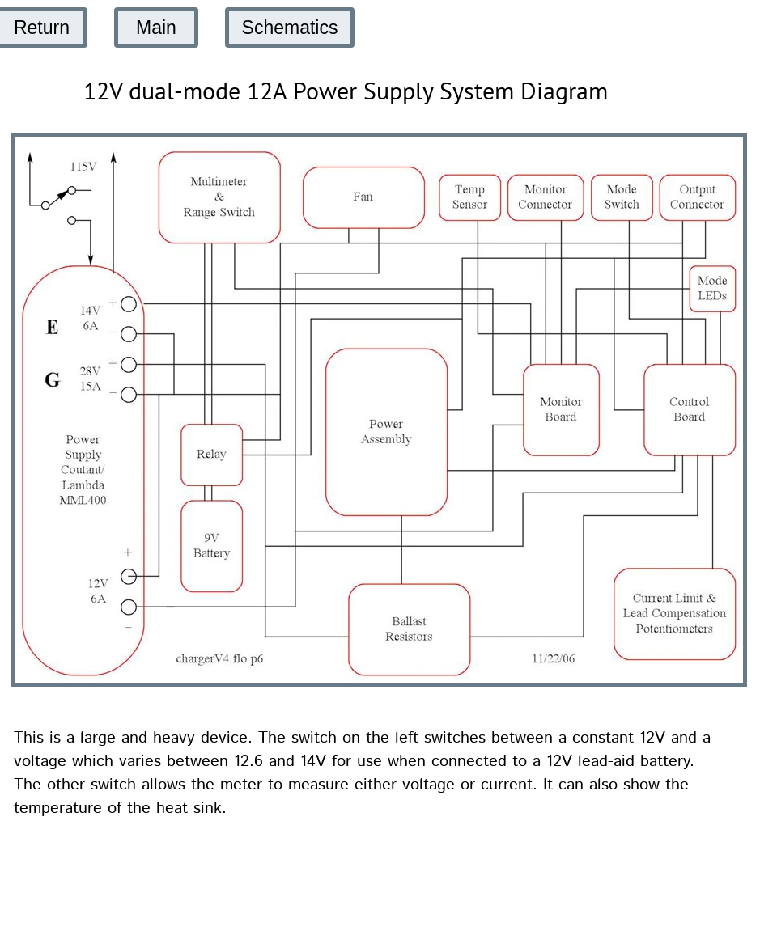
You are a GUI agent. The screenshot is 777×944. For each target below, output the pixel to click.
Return (42, 27)
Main (156, 27)
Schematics (290, 27)
